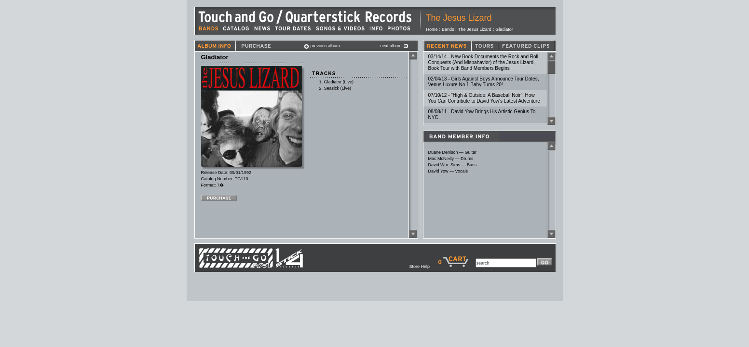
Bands (448, 29)
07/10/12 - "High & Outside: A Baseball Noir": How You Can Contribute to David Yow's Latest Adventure (484, 98)
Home (432, 29)
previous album (322, 45)
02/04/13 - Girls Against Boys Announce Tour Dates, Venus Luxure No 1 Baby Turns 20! (483, 81)
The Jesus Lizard (459, 18)
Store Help (423, 266)
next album (395, 45)
